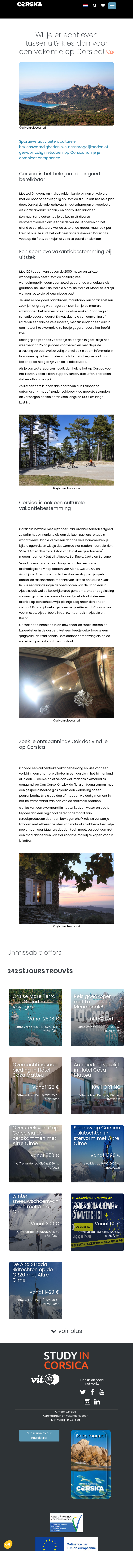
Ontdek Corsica (65, 1412)
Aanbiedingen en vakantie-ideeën (65, 1416)
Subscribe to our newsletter (39, 1435)
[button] (92, 5)
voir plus (66, 1331)
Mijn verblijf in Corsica (65, 1420)
